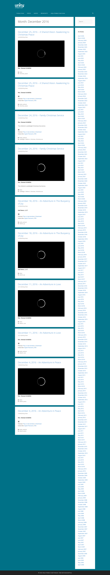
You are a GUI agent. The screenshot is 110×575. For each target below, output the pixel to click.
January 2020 (82, 203)
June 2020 (81, 192)
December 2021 (82, 152)
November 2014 (82, 341)
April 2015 (81, 330)
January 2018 (82, 257)
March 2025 (81, 65)
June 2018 (81, 246)
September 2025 (83, 51)
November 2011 (82, 422)
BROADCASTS (44, 13)
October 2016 (82, 290)
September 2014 (83, 346)
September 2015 (83, 319)
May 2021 (81, 167)
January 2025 (82, 69)
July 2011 (80, 431)
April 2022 (81, 143)
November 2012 (82, 395)
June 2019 (81, 219)
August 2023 (81, 107)
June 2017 (81, 272)
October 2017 (82, 263)
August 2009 (81, 482)
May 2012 (81, 408)
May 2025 (81, 60)
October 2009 (82, 478)
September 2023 (83, 105)
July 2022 (80, 136)
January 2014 (82, 364)
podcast (25, 104)
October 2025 (82, 49)
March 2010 (81, 466)
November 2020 (82, 181)
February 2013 (82, 388)
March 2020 (81, 199)
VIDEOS (29, 13)
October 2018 (82, 237)
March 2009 (81, 493)
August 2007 (81, 536)
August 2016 (81, 295)
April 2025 (81, 63)
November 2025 (82, 47)
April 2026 (81, 36)
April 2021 (81, 170)
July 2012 (80, 404)
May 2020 (81, 194)
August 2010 (81, 455)
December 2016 (82, 286)
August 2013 (81, 375)
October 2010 (82, 451)
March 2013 (81, 386)
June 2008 (81, 513)
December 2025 (82, 45)
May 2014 (81, 355)
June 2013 (81, 379)
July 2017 (80, 270)
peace (26, 73)
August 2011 (81, 428)
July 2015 (80, 324)
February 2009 (82, 495)
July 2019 (80, 216)
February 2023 (82, 121)
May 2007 (81, 542)
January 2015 (82, 337)
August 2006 (81, 556)
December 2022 (82, 125)
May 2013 (81, 382)
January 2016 (82, 310)
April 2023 (81, 116)
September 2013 (83, 373)
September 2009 (83, 480)
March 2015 (81, 333)
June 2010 (81, 460)
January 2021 (82, 176)
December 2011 (82, 420)
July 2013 (80, 377)
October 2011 (82, 424)
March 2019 (81, 225)
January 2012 (82, 417)
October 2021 (82, 156)
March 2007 (81, 547)
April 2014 (81, 357)
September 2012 (83, 399)
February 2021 (82, 174)
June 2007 (81, 540)
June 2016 (81, 299)
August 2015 (81, 321)
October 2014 (82, 344)
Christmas (21, 73)
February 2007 (82, 549)
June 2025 (81, 58)
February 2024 (82, 94)
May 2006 (81, 562)
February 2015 (82, 335)
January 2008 (82, 524)
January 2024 (82, 96)
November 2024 (82, 74)
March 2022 (81, 145)
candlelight (22, 139)
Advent (21, 223)
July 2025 (80, 56)
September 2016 (83, 292)
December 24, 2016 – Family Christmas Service (41, 115)
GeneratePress (68, 572)
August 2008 (81, 509)
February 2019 (82, 228)
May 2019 (81, 221)
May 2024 (81, 87)
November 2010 (82, 449)
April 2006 (81, 565)
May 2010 (81, 462)
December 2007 (82, 527)
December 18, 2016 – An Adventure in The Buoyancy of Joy (44, 202)
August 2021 (81, 161)
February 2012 (82, 415)
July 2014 (80, 350)
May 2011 (81, 435)
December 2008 (82, 500)
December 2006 (82, 553)
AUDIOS (36, 13)
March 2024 (81, 92)
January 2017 (82, 283)
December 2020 (82, 179)
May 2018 (81, 248)
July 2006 (80, 558)
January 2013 (82, 391)
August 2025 (81, 54)
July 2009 (80, 484)
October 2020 (82, 183)
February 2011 (82, 442)
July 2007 (80, 538)
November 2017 (82, 261)
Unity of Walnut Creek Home (58, 13)
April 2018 (81, 250)
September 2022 (83, 132)
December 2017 (82, 259)
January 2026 (82, 42)
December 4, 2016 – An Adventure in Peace (39, 362)
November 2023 (82, 100)
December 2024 (82, 71)
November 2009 (82, 475)
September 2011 (83, 426)
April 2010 (81, 464)
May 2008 (81, 515)
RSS (35, 100)
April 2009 (81, 491)
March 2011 (81, 440)
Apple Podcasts (28, 100)
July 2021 (80, 163)
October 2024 (82, 76)
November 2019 (82, 208)
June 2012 (81, 406)
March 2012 (81, 413)
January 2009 (82, 498)
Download (38, 98)
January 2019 (82, 230)
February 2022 (82, 147)
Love (24, 323)
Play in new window (28, 98)
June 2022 (81, 138)
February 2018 (82, 254)
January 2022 (82, 150)
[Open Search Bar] (93, 13)
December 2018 (82, 232)
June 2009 (81, 487)
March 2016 (81, 306)
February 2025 (82, 67)
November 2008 (82, 502)
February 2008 (82, 522)
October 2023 (82, 103)
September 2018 (83, 239)
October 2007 (82, 531)
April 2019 (81, 223)
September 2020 (83, 185)
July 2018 (80, 243)
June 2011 (81, 433)
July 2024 (80, 83)
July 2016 (80, 297)
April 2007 (81, 545)
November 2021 (82, 154)
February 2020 (82, 201)
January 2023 (82, 123)
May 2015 (81, 328)
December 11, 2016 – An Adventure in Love (39, 284)
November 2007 (82, 529)
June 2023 (81, 112)
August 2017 (81, 268)
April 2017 (81, 277)
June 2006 (81, 560)
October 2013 (82, 370)
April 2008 (81, 518)
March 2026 (81, 38)
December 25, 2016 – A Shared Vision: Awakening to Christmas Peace (43, 33)
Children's (27, 139)
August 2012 (81, 402)
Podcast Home (20, 13)
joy (24, 223)
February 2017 (82, 281)
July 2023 (80, 109)
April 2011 (81, 437)
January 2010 (82, 471)
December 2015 (82, 312)
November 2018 (82, 234)
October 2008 (82, 504)
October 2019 (82, 210)
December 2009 (82, 473)
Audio (20, 104)
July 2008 (80, 511)
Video (20, 72)
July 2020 (80, 190)
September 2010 (83, 453)
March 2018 (81, 252)
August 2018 (81, 241)
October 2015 (82, 317)
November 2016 (82, 288)
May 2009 (81, 489)
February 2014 (82, 362)
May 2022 (81, 141)
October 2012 (82, 397)
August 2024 (81, 80)
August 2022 (81, 134)
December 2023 (82, 98)
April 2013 (81, 384)
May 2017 (81, 275)
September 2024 (83, 78)
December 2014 (82, 339)
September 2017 (83, 266)
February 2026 (82, 40)
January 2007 (82, 551)
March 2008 (81, 520)
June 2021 (81, 165)
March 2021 (81, 172)
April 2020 (81, 196)
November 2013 (82, 368)
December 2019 (82, 205)
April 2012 (81, 411)
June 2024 (81, 85)
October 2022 (82, 130)
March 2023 (81, 118)
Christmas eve (39, 139)
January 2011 (82, 444)
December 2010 (82, 446)
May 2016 (81, 301)
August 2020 (81, 188)
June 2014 (81, 353)
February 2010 (82, 469)
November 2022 (82, 127)
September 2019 (83, 212)
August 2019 (81, 214)
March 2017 (81, 279)
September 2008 (83, 507)
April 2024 (81, 89)
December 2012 (82, 393)
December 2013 (82, 366)
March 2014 (81, 359)
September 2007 (83, 533)
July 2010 (80, 457)
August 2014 (81, 348)
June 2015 (81, 326)
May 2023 (81, 114)
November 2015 (82, 315)
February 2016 (82, 308)
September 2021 (83, 158)
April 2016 (81, 304)
